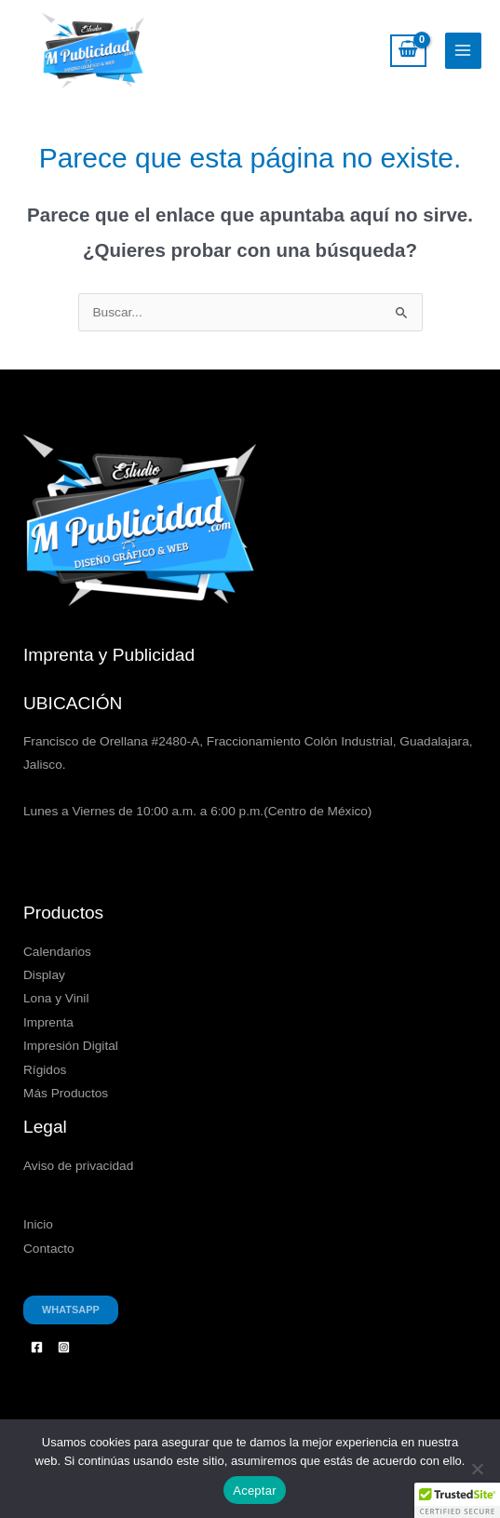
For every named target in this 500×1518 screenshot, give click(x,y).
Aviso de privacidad (78, 1166)
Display (44, 975)
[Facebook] (36, 1347)
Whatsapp (71, 1309)
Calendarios (57, 952)
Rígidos (44, 1070)
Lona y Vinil (55, 998)
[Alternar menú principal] (463, 51)
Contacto (48, 1249)
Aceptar (255, 1491)
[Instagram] (63, 1347)
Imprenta (48, 1022)
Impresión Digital (70, 1046)
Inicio (38, 1224)
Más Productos (65, 1093)
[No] (476, 1468)
